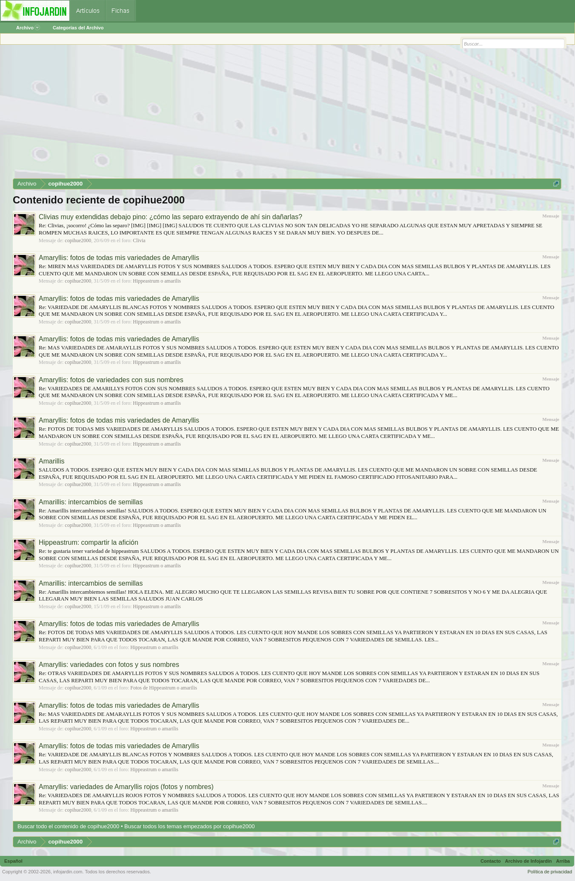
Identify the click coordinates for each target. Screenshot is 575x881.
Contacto (491, 861)
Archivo (28, 28)
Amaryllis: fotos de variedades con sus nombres (111, 379)
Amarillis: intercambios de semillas (91, 502)
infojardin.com (67, 871)
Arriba (563, 861)
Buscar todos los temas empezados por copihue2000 (189, 826)
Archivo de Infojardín (528, 861)
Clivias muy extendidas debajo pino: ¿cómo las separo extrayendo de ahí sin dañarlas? (170, 216)
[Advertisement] (268, 114)
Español (13, 861)
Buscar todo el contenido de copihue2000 (68, 826)
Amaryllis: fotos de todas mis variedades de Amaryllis (119, 257)
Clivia (139, 240)
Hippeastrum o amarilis (157, 281)
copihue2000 (78, 240)
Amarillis (51, 461)
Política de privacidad (549, 871)
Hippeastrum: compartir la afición (88, 542)
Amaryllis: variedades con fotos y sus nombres (109, 664)
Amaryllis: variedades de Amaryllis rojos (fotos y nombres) (126, 786)
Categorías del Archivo (78, 27)
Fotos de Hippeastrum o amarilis (163, 688)
